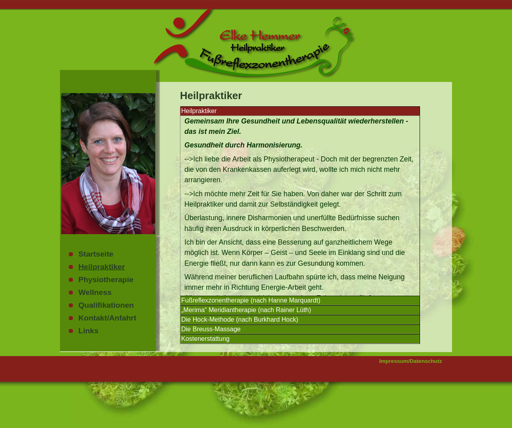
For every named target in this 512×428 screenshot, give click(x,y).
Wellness (95, 292)
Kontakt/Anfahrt (107, 318)
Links (88, 330)
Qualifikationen (106, 305)
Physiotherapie (106, 279)
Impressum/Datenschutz (410, 361)
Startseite (95, 254)
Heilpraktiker (101, 267)
